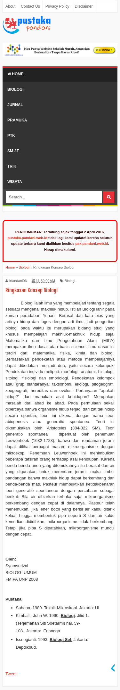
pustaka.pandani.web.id (27, 238)
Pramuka (17, 120)
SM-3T (13, 151)
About (10, 6)
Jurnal (15, 105)
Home (15, 74)
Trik (11, 166)
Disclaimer (83, 6)
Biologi (15, 89)
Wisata (14, 181)
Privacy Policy (57, 6)
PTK (11, 135)
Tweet (11, 673)
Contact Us (30, 6)
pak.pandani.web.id (91, 243)
